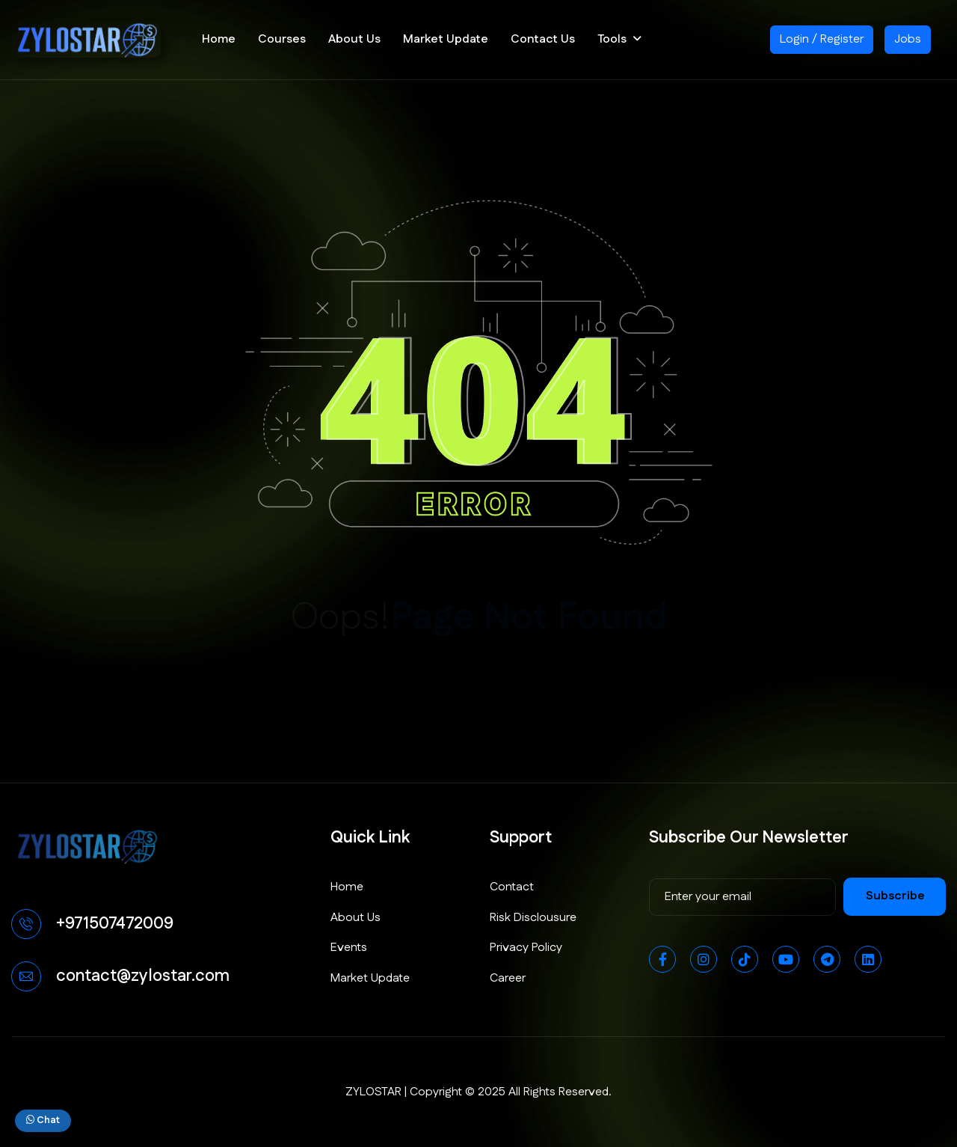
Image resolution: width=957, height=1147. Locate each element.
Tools (612, 39)
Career (508, 978)
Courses (282, 39)
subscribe (895, 896)
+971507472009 (114, 923)
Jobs (907, 39)
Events (348, 947)
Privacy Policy (526, 947)
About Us (354, 39)
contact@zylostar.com (143, 976)
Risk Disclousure (533, 917)
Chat (43, 1120)
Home (219, 39)
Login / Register (822, 39)
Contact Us (543, 39)
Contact (512, 887)
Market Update (445, 39)
